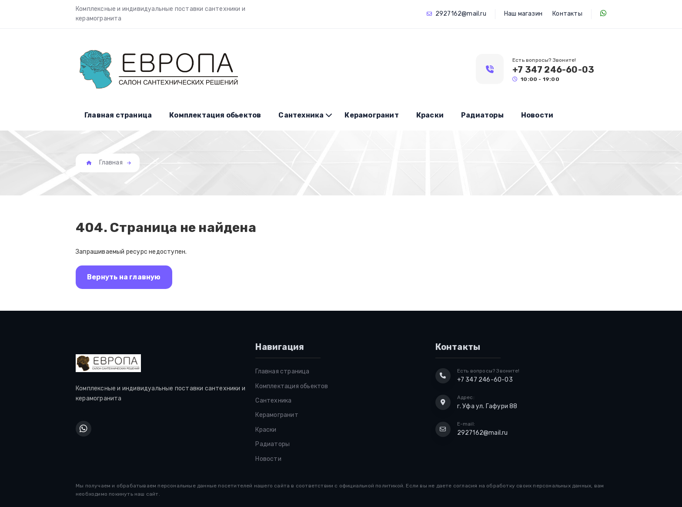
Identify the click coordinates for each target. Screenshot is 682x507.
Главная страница (118, 115)
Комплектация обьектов (215, 115)
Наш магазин (523, 13)
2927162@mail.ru (460, 13)
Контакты (567, 13)
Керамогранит (371, 115)
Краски (430, 115)
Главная (110, 162)
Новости (537, 115)
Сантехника (301, 115)
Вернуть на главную (124, 277)
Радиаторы (482, 115)
